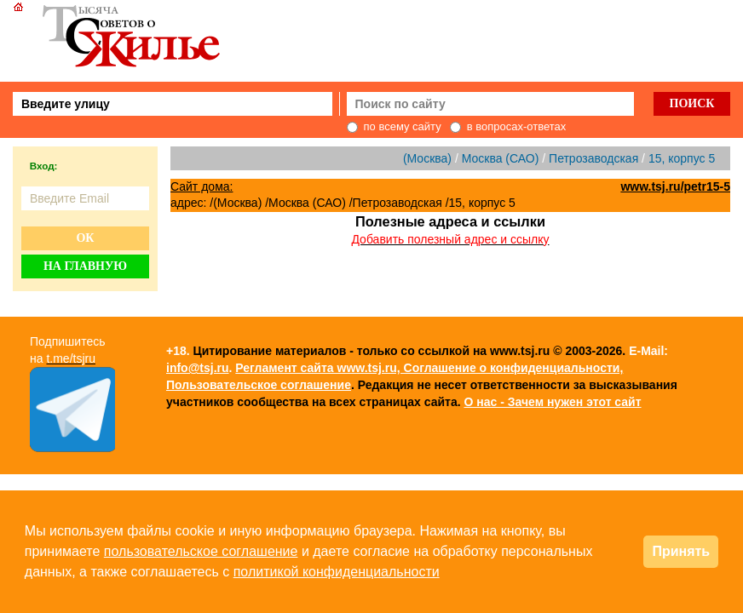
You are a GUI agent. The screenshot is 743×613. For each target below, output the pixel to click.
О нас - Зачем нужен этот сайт (552, 402)
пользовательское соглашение (201, 551)
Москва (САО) (500, 158)
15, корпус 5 (681, 158)
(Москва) (427, 158)
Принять (681, 551)
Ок (85, 238)
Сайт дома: (201, 186)
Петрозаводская (593, 158)
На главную (85, 266)
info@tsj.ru (197, 368)
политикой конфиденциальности (336, 571)
